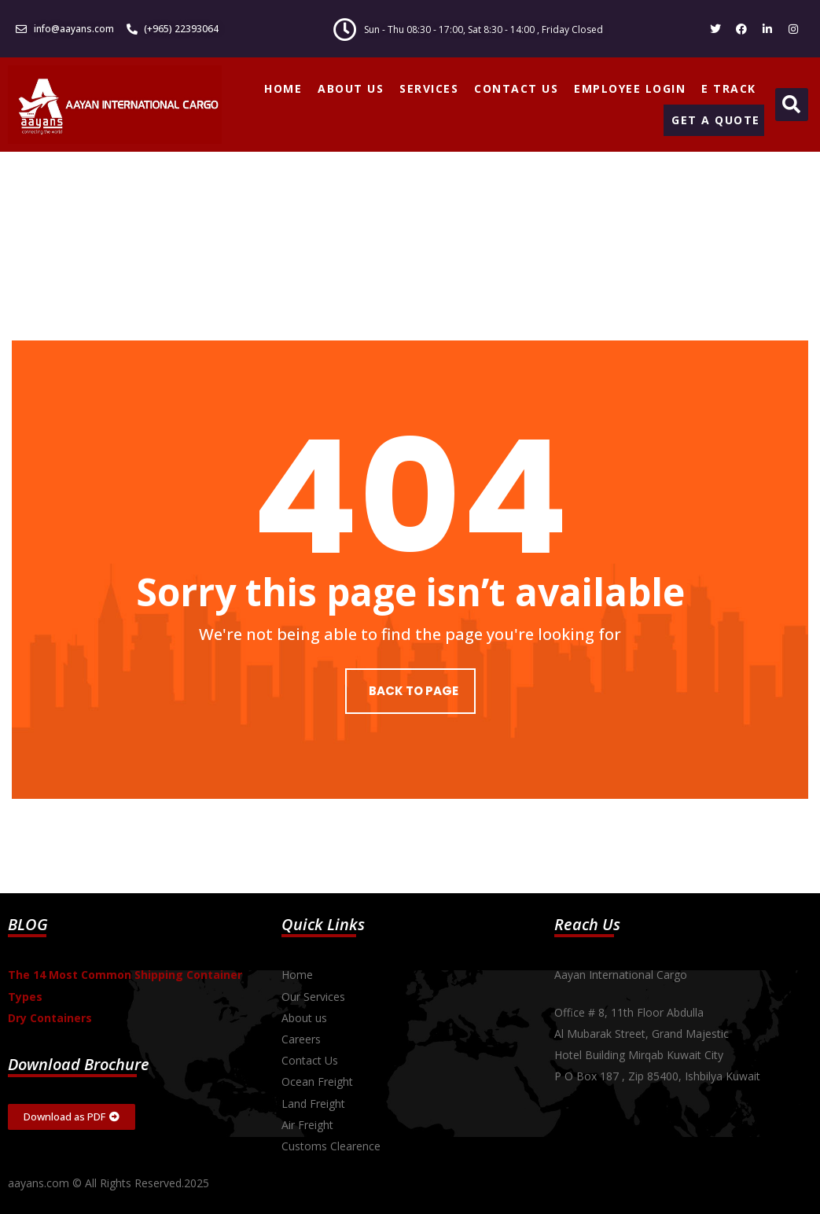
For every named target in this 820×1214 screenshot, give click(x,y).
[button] (791, 104)
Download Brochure (78, 1064)
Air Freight (307, 1124)
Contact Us (309, 1060)
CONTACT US (516, 88)
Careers (301, 1039)
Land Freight (313, 1103)
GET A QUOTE (715, 119)
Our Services (313, 996)
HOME (283, 88)
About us (304, 1017)
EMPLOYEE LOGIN (630, 88)
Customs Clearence (331, 1146)
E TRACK (728, 88)
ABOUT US (351, 88)
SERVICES (428, 88)
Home (297, 974)
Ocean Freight (317, 1081)
